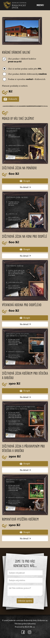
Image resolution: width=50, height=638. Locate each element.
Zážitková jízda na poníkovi (19, 168)
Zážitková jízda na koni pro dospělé (24, 237)
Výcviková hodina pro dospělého (21, 305)
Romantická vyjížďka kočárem (20, 519)
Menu (41, 5)
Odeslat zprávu (25, 600)
